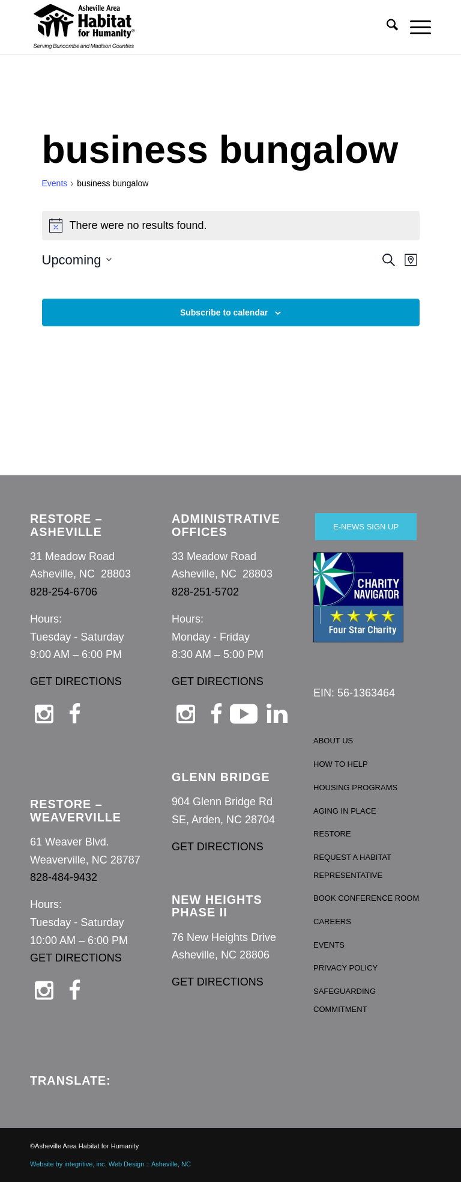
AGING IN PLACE (344, 810)
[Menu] (414, 27)
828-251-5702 (205, 592)
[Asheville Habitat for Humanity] (84, 27)
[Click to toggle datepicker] (77, 260)
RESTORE (332, 833)
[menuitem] (386, 27)
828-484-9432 (63, 877)
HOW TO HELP (340, 764)
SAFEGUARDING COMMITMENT (344, 1000)
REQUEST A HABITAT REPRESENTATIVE (352, 866)
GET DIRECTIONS (76, 681)
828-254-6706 (63, 592)
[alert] (231, 225)
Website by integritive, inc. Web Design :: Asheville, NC (110, 1164)
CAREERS (332, 921)
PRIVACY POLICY (345, 967)
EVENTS (329, 944)
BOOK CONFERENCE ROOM (366, 898)
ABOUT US (333, 740)
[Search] (386, 27)
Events (55, 183)
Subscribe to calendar (224, 312)
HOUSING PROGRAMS (355, 787)
